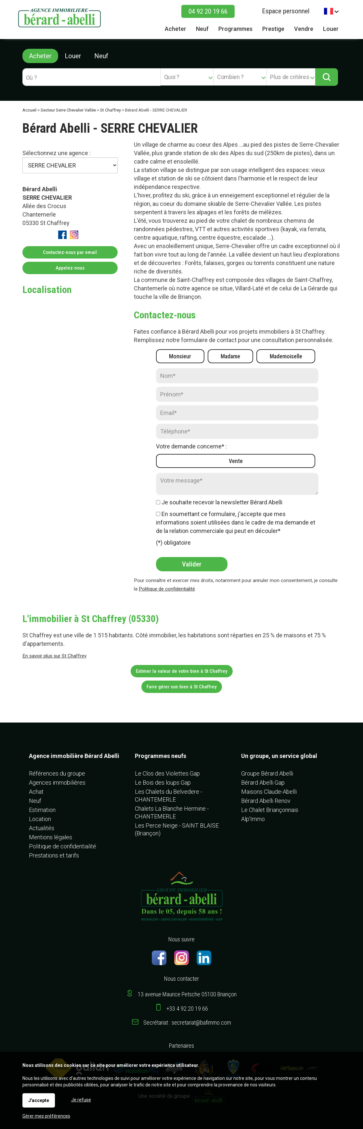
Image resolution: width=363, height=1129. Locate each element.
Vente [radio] (236, 461)
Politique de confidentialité (167, 589)
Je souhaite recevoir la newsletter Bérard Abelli (222, 502)
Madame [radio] (230, 356)
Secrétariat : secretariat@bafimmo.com (187, 1022)
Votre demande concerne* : (191, 446)
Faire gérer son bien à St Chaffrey (182, 687)
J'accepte (38, 1100)
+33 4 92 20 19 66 (187, 1008)
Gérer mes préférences (46, 1116)
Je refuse (81, 1099)
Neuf (101, 56)
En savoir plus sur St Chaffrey (54, 656)
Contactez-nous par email (70, 252)
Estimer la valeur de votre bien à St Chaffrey (181, 671)
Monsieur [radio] (180, 356)
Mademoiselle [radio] (286, 356)
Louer (73, 56)
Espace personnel (285, 11)
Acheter (40, 56)
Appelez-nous (70, 268)
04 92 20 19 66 (207, 11)
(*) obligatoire (173, 542)
